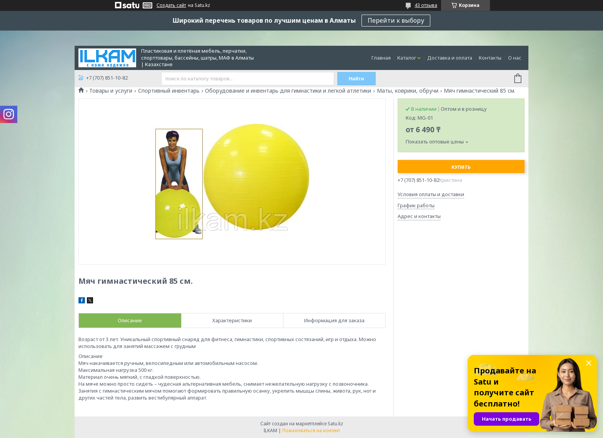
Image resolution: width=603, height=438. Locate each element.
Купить (461, 167)
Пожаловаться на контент (311, 430)
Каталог (406, 57)
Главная (381, 57)
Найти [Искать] (356, 79)
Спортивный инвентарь (169, 90)
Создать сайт (171, 5)
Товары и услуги (110, 90)
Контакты (490, 57)
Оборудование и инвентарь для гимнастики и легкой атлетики (288, 90)
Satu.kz (335, 423)
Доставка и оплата (449, 57)
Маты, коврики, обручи (407, 90)
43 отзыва (426, 5)
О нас (514, 57)
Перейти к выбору (396, 20)
